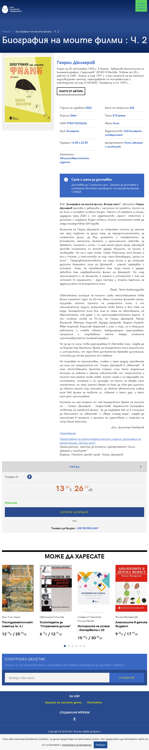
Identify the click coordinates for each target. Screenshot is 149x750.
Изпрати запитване (74, 512)
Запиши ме (126, 677)
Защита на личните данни (63, 702)
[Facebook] (74, 719)
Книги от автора (71, 91)
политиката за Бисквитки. (77, 744)
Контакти (94, 702)
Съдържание (68, 433)
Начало (6, 31)
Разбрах (100, 744)
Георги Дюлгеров (76, 62)
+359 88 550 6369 (87, 528)
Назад (75, 466)
